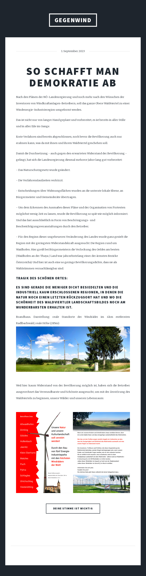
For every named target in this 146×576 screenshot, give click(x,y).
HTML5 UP (88, 558)
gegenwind (73, 20)
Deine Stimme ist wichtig (73, 508)
